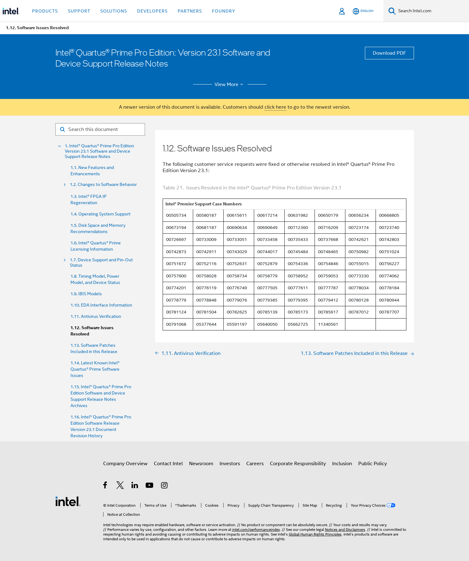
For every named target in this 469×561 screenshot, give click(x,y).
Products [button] (45, 11)
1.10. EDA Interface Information (101, 305)
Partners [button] (190, 11)
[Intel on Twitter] (120, 486)
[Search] (392, 11)
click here (275, 107)
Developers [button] (152, 11)
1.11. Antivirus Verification (95, 316)
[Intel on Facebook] (105, 486)
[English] (363, 11)
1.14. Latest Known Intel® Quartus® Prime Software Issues (95, 369)
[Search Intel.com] (432, 11)
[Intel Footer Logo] (68, 501)
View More (230, 84)
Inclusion (342, 463)
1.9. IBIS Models (86, 294)
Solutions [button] (113, 11)
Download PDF (389, 53)
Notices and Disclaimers (345, 529)
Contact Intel (168, 463)
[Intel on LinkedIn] (135, 486)
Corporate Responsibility (298, 463)
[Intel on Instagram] (165, 486)
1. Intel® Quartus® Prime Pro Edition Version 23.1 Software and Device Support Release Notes (99, 151)
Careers (255, 463)
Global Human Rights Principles (315, 534)
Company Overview (125, 463)
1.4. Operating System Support (100, 214)
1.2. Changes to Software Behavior (103, 184)
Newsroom (201, 463)
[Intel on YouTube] (150, 486)
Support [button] (79, 11)
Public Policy (372, 463)
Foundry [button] (223, 11)
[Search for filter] (100, 129)
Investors (230, 463)
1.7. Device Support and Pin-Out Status (101, 262)
